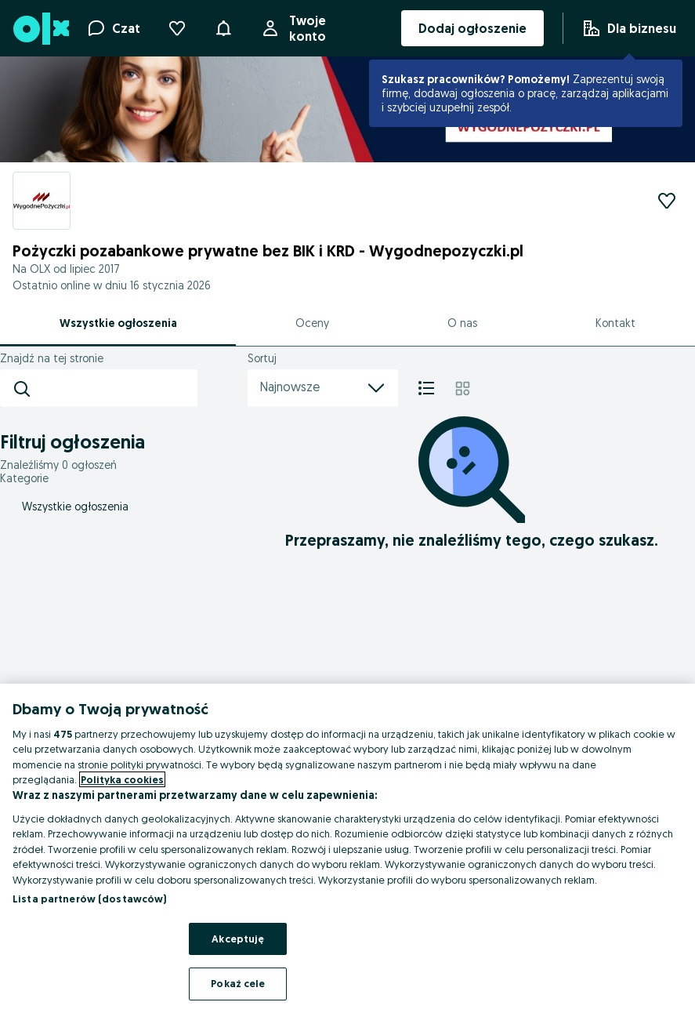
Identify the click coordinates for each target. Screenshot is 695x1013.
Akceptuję (238, 938)
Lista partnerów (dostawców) (90, 898)
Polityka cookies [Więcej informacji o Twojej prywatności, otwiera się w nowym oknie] (122, 779)
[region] (347, 848)
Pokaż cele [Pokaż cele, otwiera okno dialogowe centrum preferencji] (238, 983)
